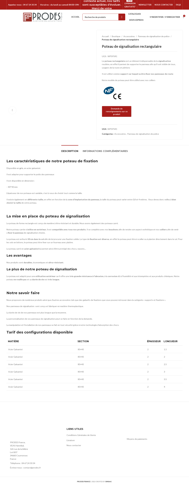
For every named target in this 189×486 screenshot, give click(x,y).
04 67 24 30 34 (30, 4)
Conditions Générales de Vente (81, 435)
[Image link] (22, 433)
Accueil (105, 36)
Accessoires (129, 36)
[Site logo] (43, 17)
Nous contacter (74, 445)
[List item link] (34, 463)
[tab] (69, 149)
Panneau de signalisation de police (154, 36)
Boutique (116, 36)
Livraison (71, 440)
